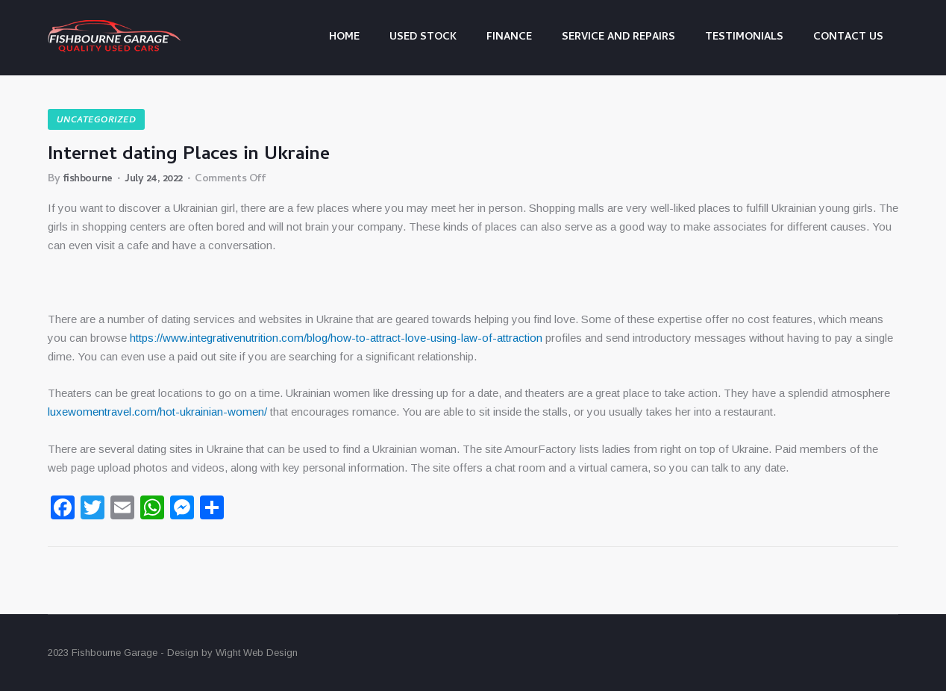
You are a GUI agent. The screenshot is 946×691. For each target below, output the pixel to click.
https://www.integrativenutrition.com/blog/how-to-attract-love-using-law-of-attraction (336, 337)
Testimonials (744, 37)
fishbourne (88, 179)
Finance (509, 37)
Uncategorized (96, 120)
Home (344, 37)
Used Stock (423, 37)
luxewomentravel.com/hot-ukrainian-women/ (157, 411)
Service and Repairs (618, 37)
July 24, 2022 (154, 179)
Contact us (848, 37)
